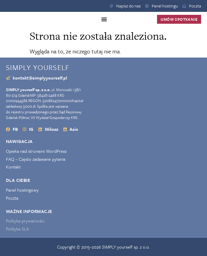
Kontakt (13, 167)
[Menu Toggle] (104, 19)
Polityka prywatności (25, 221)
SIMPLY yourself (37, 67)
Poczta (12, 198)
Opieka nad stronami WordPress (36, 151)
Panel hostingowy (22, 190)
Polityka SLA (17, 229)
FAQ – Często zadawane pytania (35, 159)
